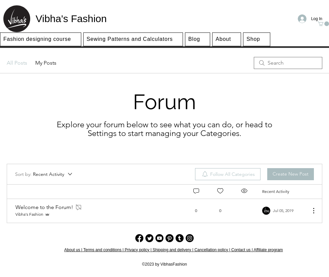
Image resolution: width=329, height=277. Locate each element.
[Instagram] (190, 238)
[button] (323, 23)
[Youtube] (159, 238)
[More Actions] (310, 211)
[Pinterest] (170, 238)
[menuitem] (228, 174)
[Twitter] (149, 238)
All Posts (17, 63)
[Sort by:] (44, 174)
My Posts (45, 63)
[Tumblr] (180, 238)
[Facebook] (139, 238)
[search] (288, 63)
